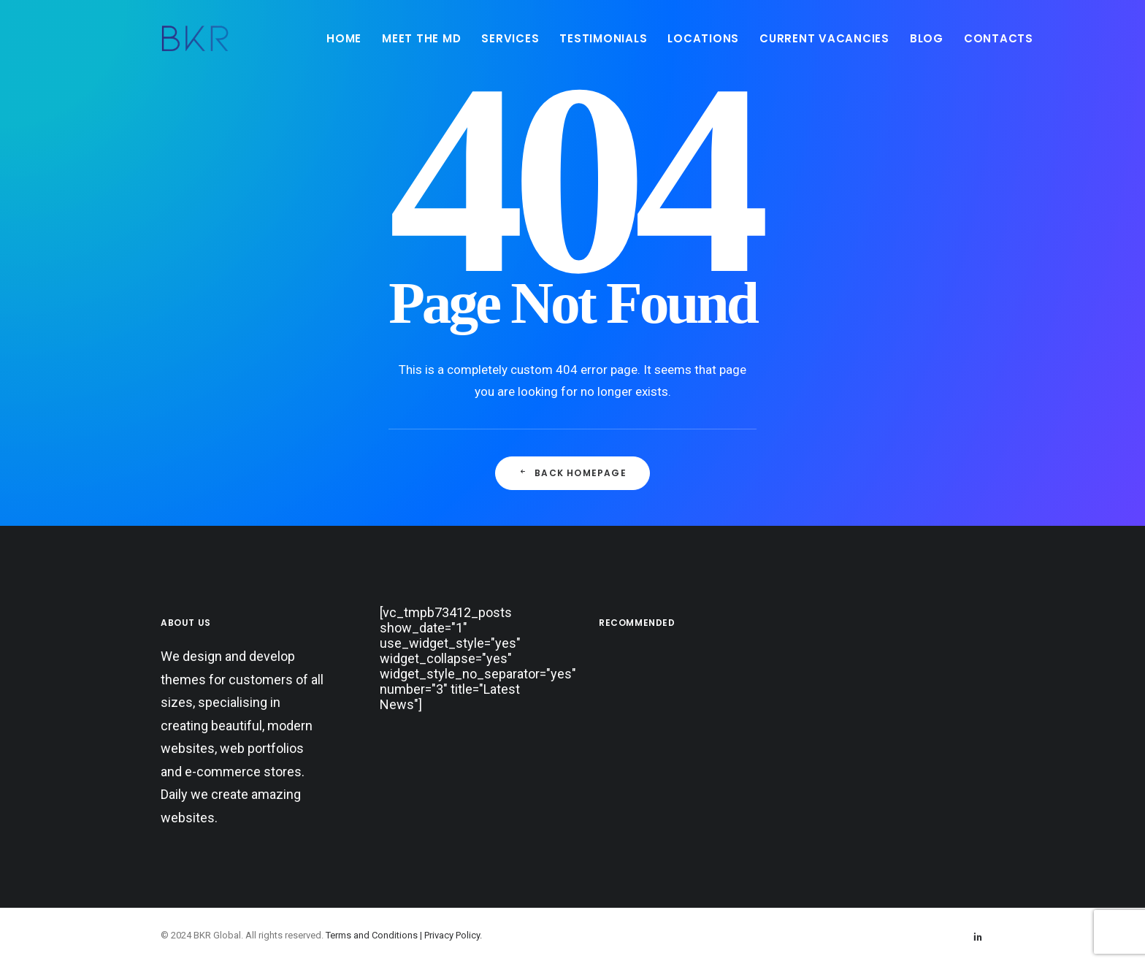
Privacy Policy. (453, 935)
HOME (343, 38)
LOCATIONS (703, 38)
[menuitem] (344, 38)
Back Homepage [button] (572, 473)
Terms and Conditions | (375, 935)
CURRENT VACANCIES (824, 38)
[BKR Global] (195, 38)
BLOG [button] (926, 38)
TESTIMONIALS (603, 38)
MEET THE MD (421, 38)
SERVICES (510, 38)
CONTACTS (998, 38)
